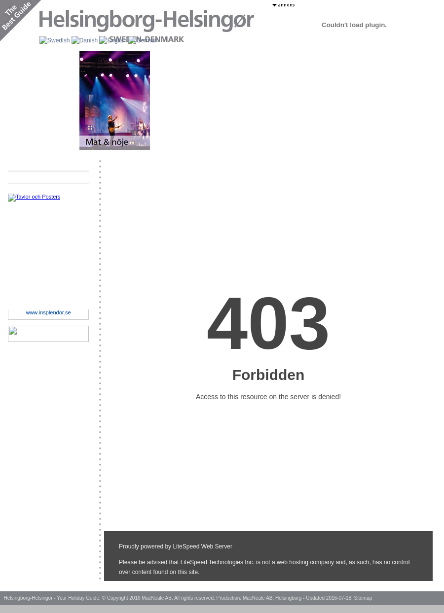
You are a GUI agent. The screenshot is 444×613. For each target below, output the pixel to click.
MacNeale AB (157, 598)
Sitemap (363, 598)
